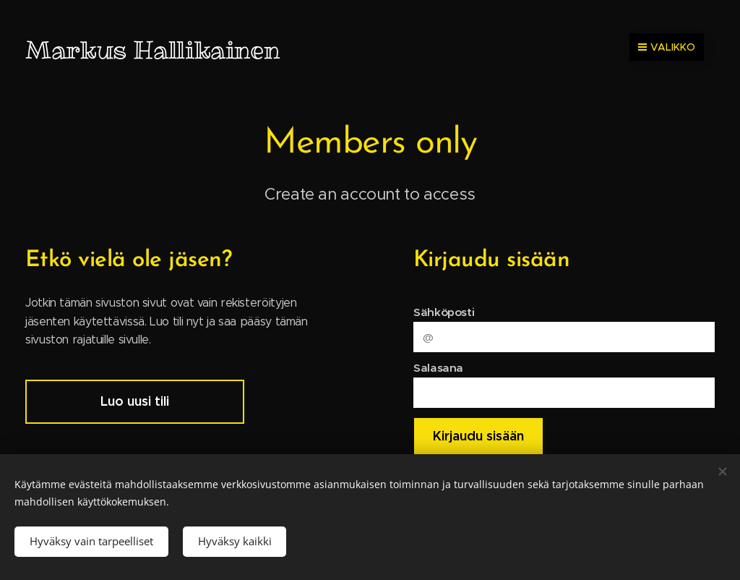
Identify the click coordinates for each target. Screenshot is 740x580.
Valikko (666, 47)
